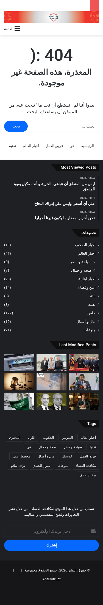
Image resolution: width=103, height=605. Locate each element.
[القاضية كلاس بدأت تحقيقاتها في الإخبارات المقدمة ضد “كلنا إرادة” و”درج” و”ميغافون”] (19, 381)
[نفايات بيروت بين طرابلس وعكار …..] (19, 362)
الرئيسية (87, 146)
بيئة (93, 296)
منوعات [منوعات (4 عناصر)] (63, 466)
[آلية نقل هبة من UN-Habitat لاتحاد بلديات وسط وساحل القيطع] (52, 362)
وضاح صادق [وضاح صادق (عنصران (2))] (88, 475)
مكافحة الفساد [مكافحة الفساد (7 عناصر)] (86, 466)
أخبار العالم (31, 146)
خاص (91, 313)
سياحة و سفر (80, 262)
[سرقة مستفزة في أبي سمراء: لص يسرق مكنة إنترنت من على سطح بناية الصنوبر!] (52, 381)
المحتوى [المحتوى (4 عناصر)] (14, 438)
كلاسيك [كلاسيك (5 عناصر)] (67, 456)
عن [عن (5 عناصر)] (29, 447)
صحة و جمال (81, 270)
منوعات (89, 330)
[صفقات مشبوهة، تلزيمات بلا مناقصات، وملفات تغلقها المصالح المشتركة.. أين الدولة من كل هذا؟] (84, 401)
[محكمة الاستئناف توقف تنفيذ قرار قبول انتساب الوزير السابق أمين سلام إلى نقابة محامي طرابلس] (84, 381)
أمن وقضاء (87, 287)
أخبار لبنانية (87, 279)
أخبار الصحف (85, 245)
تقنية (12, 146)
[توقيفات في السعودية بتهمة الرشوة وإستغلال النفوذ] (19, 401)
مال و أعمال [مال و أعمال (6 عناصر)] (46, 456)
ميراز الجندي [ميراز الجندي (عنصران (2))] (41, 466)
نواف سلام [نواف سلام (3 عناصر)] (18, 466)
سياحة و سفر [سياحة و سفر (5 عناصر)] (73, 447)
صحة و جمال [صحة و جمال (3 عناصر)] (47, 447)
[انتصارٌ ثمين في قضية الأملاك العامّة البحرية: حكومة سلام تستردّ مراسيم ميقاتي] (52, 401)
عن (71, 146)
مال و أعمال (86, 321)
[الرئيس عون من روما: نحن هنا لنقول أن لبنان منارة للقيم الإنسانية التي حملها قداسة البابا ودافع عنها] (84, 362)
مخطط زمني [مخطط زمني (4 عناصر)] (21, 456)
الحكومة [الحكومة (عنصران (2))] (48, 438)
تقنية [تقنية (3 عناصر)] (93, 447)
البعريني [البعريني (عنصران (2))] (67, 438)
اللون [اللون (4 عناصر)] (31, 438)
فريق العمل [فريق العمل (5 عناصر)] (88, 456)
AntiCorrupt (51, 579)
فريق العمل (54, 146)
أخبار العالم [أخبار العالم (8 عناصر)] (88, 438)
